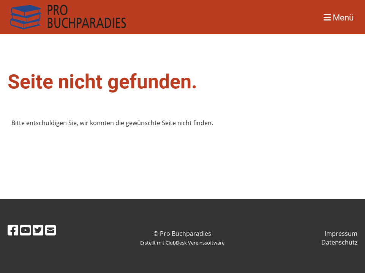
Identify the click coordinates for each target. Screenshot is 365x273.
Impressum (341, 233)
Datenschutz (339, 242)
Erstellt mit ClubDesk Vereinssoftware (182, 242)
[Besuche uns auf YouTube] (25, 230)
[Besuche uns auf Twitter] (38, 230)
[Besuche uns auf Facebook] (13, 230)
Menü (339, 17)
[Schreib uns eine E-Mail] (50, 230)
